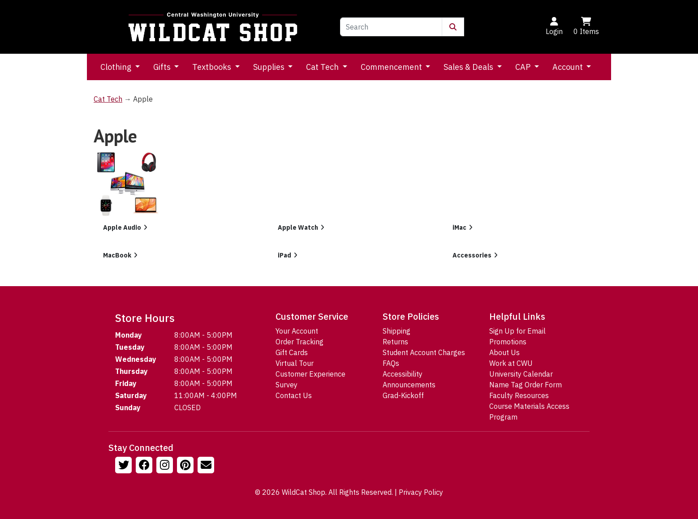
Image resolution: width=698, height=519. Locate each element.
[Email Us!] (207, 466)
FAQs (391, 363)
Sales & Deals (469, 67)
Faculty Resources (519, 395)
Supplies (269, 67)
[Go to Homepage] (212, 27)
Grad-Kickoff (403, 395)
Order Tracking (299, 341)
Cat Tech (323, 67)
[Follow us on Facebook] (145, 466)
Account (568, 67)
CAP (523, 67)
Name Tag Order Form (525, 384)
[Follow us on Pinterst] (186, 466)
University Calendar (521, 373)
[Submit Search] (453, 26)
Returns (395, 341)
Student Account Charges (424, 352)
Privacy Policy (421, 492)
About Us (504, 352)
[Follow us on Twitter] (124, 466)
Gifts (162, 67)
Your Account (297, 330)
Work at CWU (511, 363)
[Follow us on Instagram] (165, 466)
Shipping (396, 330)
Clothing (116, 67)
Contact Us (294, 395)
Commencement (392, 67)
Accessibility (402, 373)
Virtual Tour (295, 363)
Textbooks (212, 67)
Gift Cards (292, 352)
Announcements (409, 384)
